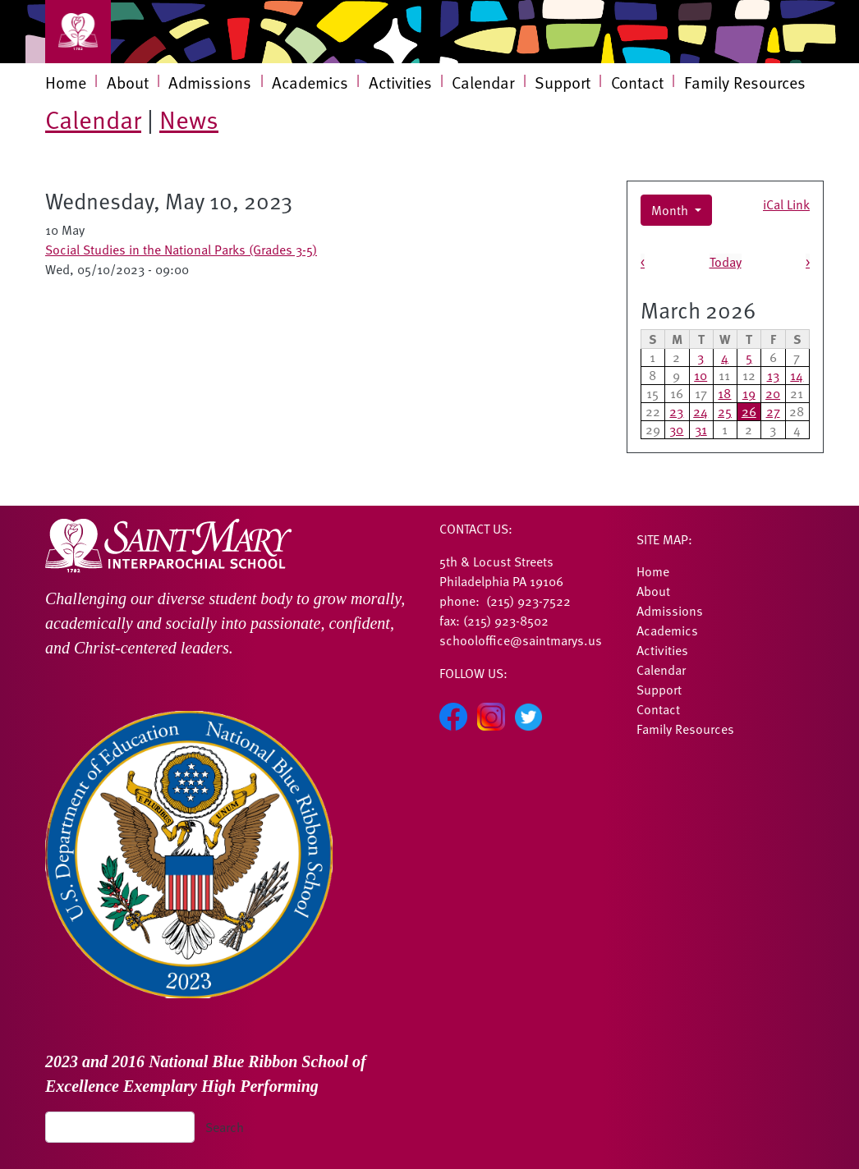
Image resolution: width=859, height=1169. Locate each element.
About (128, 82)
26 (749, 411)
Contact (637, 82)
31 (701, 429)
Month (671, 210)
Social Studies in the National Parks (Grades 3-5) (181, 249)
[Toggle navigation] (78, 31)
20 (772, 393)
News (188, 119)
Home (65, 82)
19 (749, 393)
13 (773, 375)
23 (676, 411)
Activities (400, 82)
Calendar (483, 82)
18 (724, 393)
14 (796, 375)
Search (224, 1127)
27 (773, 411)
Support (562, 82)
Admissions (209, 82)
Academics (310, 82)
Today (726, 262)
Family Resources (745, 82)
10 (700, 375)
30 (676, 429)
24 (700, 411)
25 (725, 411)
